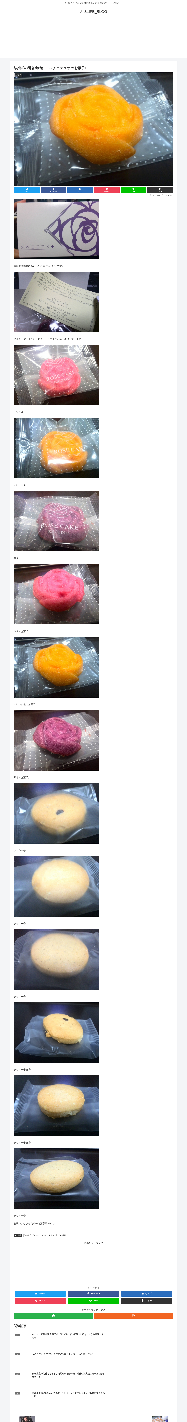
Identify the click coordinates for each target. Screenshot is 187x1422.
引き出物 (53, 1235)
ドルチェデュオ (40, 1235)
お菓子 (18, 1235)
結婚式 (63, 1235)
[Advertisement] (93, 39)
